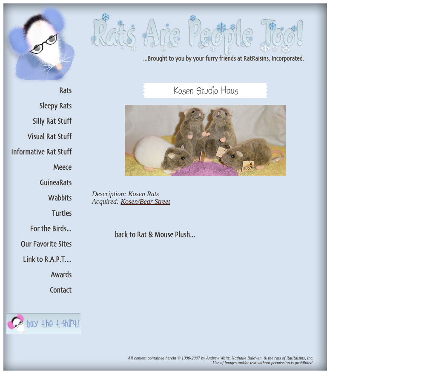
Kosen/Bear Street (145, 201)
